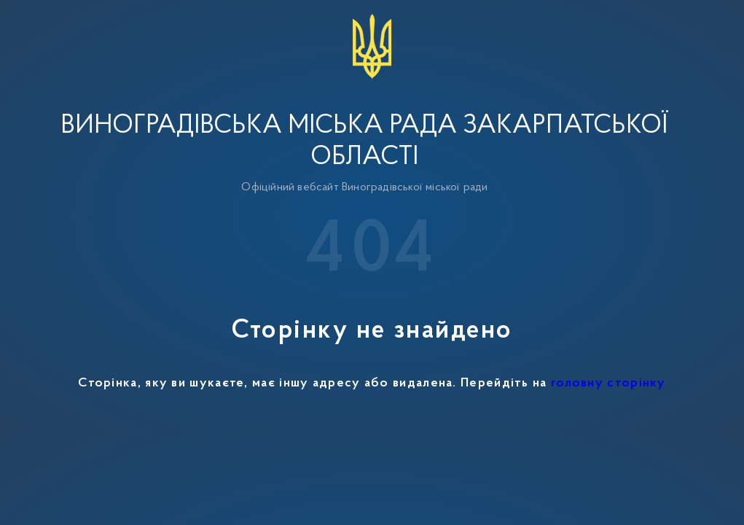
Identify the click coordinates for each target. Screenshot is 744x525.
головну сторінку (608, 383)
